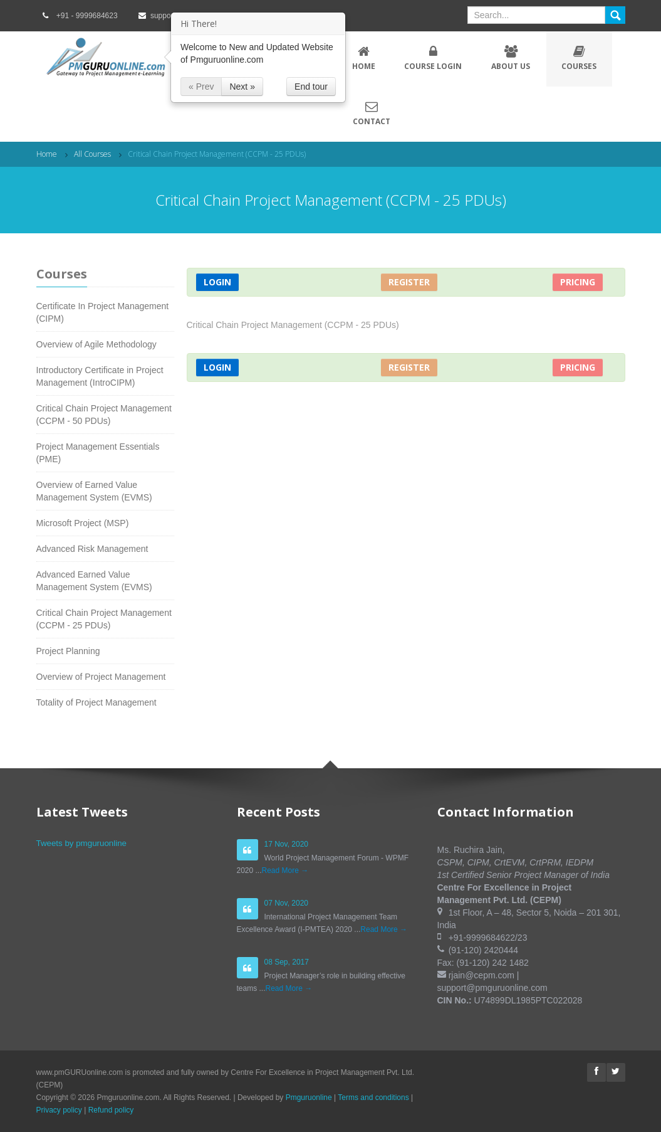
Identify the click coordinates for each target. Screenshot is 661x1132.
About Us (511, 58)
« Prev (201, 87)
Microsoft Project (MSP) (82, 523)
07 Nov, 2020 (286, 903)
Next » (241, 87)
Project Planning (68, 651)
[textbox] (536, 15)
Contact (371, 113)
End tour (311, 87)
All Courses (92, 154)
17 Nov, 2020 (286, 844)
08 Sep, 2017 (286, 962)
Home (364, 58)
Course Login (433, 58)
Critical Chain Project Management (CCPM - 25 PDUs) (217, 154)
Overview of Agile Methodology (96, 344)
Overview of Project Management (101, 677)
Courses (579, 58)
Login (217, 282)
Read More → (285, 870)
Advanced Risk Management (92, 549)
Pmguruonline (309, 1097)
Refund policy (111, 1110)
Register (409, 282)
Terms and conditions (373, 1097)
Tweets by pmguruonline (81, 843)
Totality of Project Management (96, 702)
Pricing (577, 282)
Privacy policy (59, 1110)
